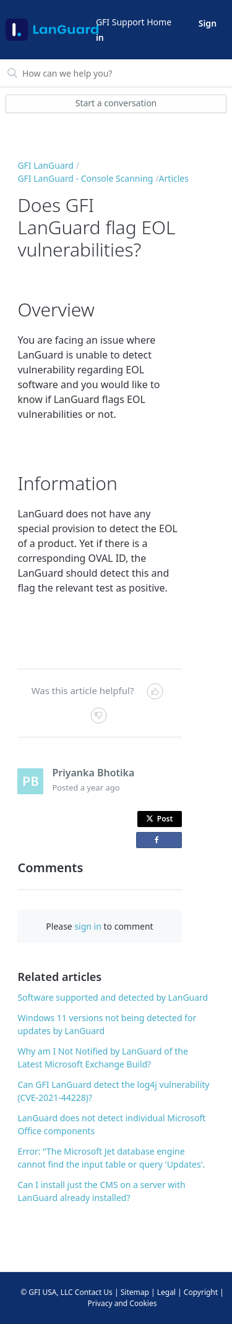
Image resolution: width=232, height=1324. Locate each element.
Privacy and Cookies (122, 1303)
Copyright (201, 1292)
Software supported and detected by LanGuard (112, 997)
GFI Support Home (133, 22)
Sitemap (135, 1292)
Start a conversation (116, 103)
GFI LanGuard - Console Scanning (85, 178)
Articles (174, 178)
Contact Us (94, 1292)
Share (161, 842)
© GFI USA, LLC (46, 1292)
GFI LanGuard (45, 165)
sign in (87, 926)
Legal (166, 1292)
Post (159, 818)
